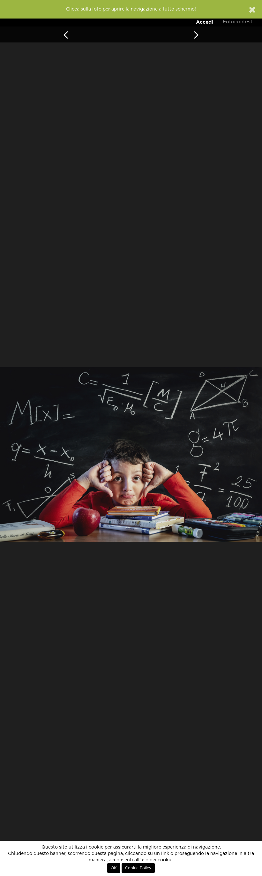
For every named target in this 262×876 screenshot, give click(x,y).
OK (114, 868)
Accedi (204, 22)
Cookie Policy (138, 868)
